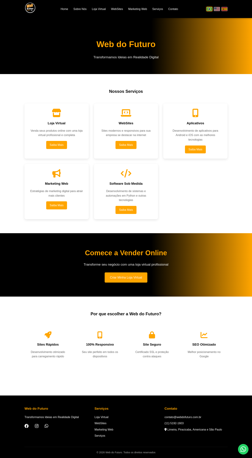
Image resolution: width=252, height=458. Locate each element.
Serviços (157, 9)
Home (64, 9)
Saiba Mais (57, 144)
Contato (173, 9)
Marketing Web (137, 9)
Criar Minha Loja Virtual (126, 277)
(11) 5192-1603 (174, 423)
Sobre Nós (80, 9)
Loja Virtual (99, 9)
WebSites (117, 9)
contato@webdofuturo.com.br (182, 417)
